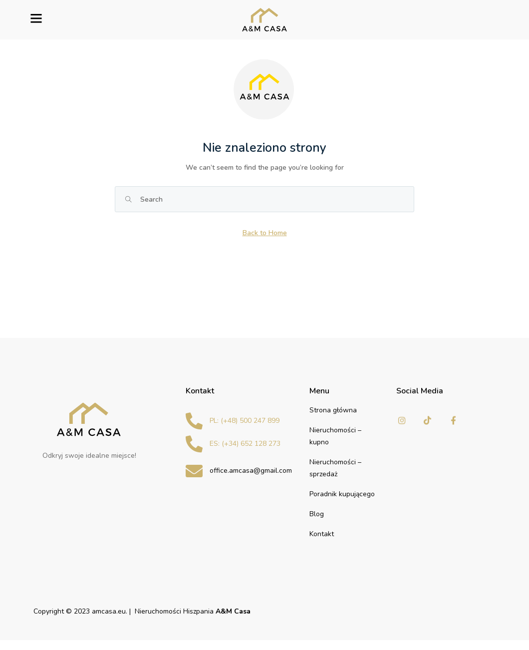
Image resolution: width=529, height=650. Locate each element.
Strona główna (333, 410)
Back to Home (265, 233)
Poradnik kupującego (342, 494)
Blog (316, 514)
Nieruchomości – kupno (335, 436)
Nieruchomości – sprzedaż (335, 468)
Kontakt (321, 534)
